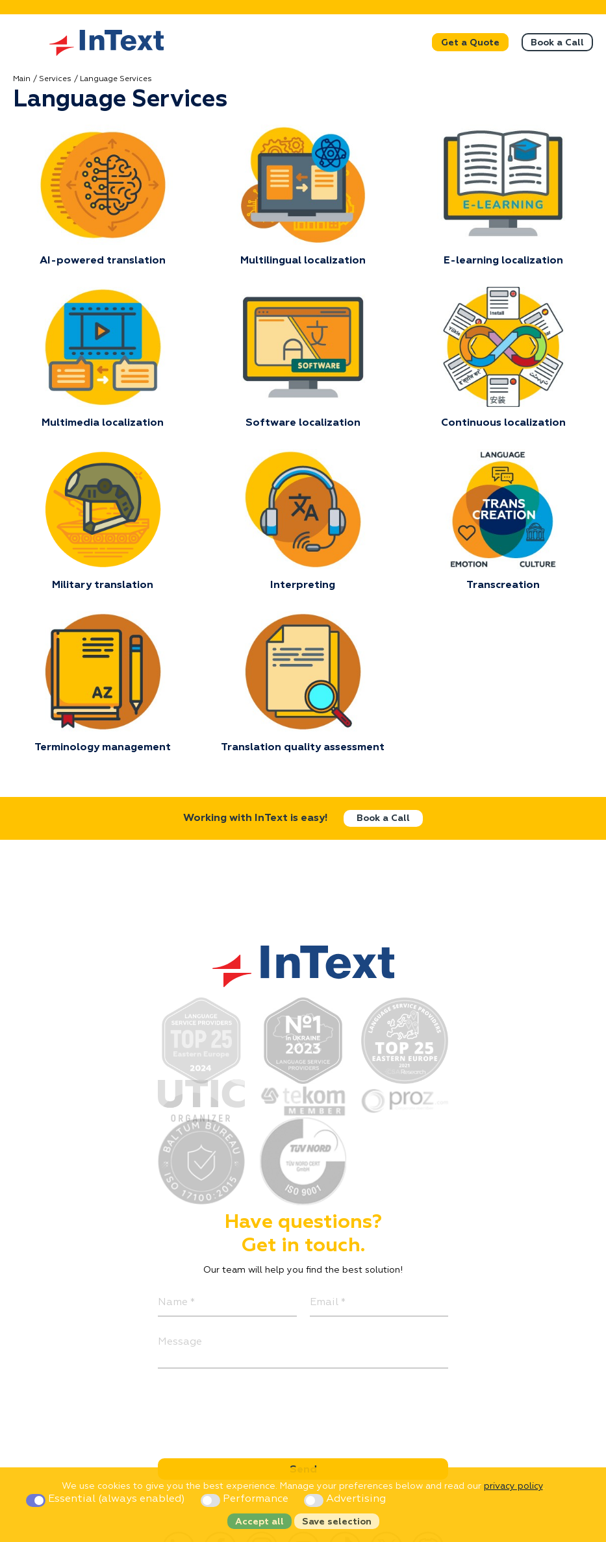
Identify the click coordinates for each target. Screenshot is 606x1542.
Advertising (345, 1499)
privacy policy (513, 1486)
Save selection (337, 1521)
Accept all (259, 1521)
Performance (246, 1499)
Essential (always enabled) (107, 1499)
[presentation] (256, 1407)
